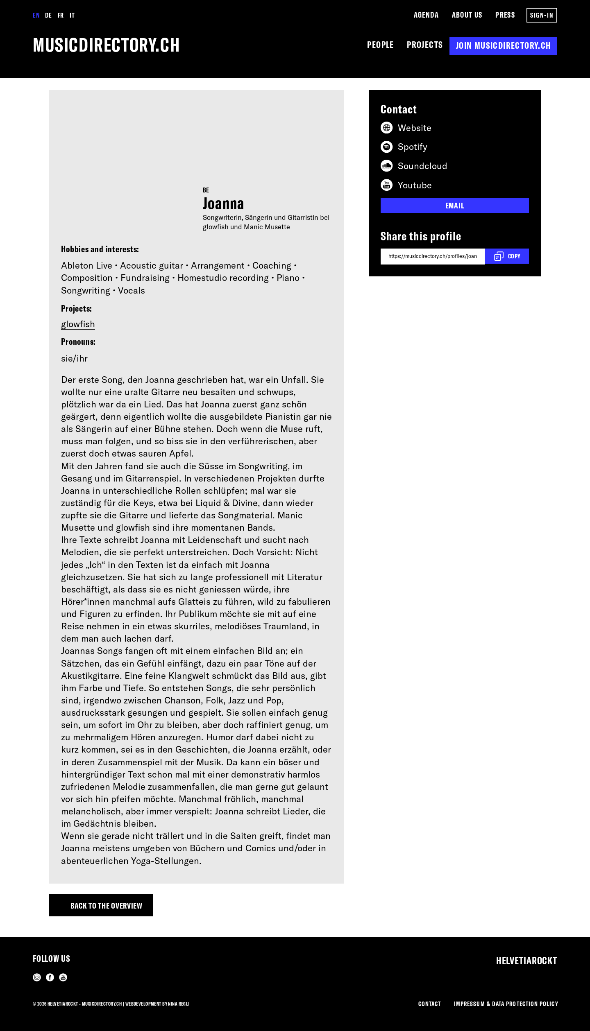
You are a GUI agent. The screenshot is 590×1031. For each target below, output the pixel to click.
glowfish (78, 326)
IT (72, 15)
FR (61, 15)
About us (466, 15)
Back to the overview (113, 909)
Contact (417, 1002)
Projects (423, 46)
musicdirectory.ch (116, 46)
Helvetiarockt (521, 956)
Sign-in (542, 15)
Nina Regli (178, 1001)
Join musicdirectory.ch (503, 46)
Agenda (425, 15)
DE (48, 15)
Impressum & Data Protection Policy (501, 1002)
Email (455, 207)
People (376, 46)
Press (505, 15)
